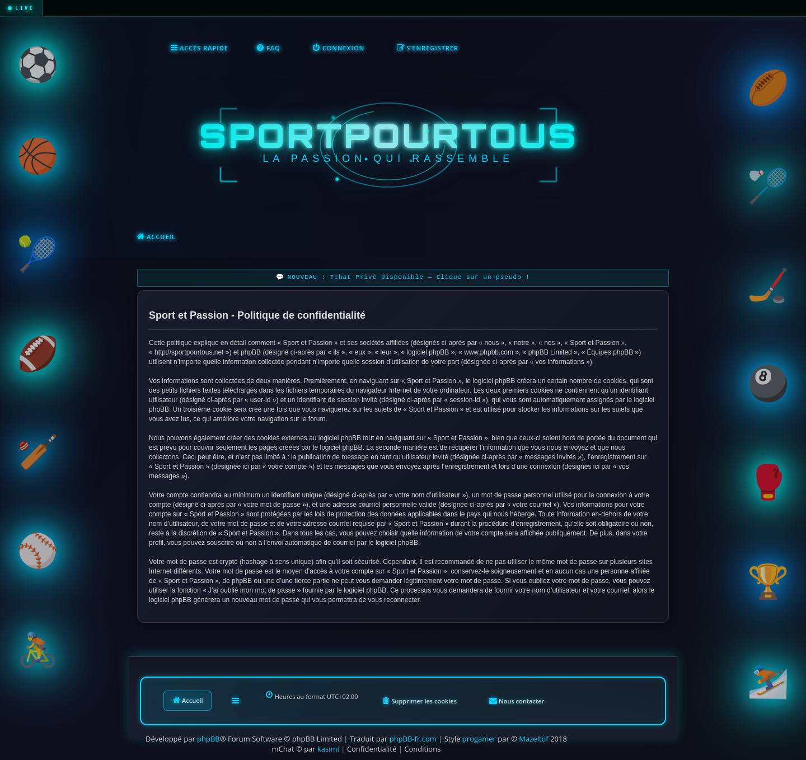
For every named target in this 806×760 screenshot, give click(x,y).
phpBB (208, 739)
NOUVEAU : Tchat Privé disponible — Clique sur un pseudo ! (409, 277)
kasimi (328, 749)
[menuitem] (268, 48)
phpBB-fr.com (413, 739)
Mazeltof (533, 739)
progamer (479, 739)
